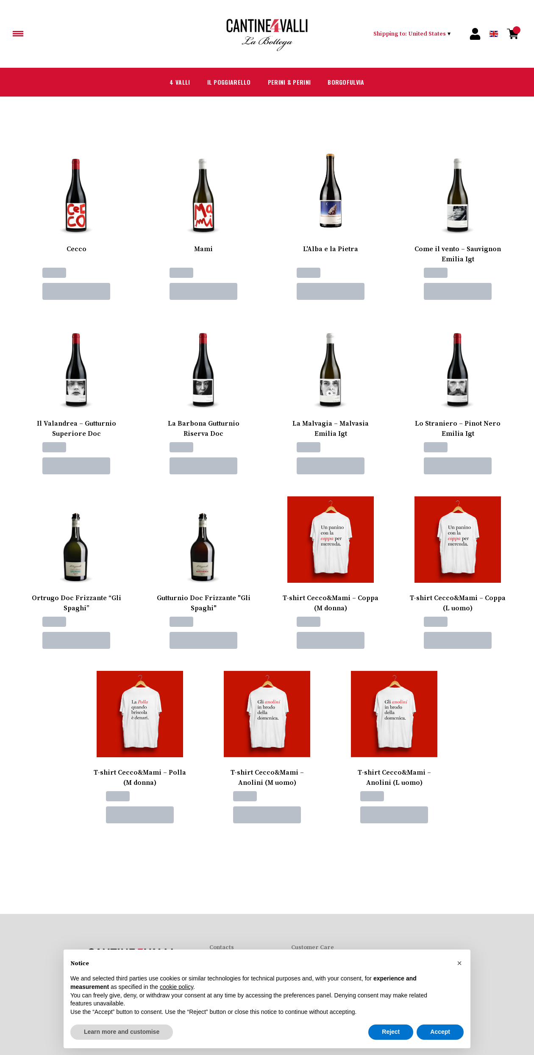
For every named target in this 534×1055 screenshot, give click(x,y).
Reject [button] (391, 1032)
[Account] (475, 34)
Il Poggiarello (223, 82)
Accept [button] (440, 1032)
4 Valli (168, 82)
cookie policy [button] (176, 986)
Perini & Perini (290, 82)
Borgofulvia (354, 82)
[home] (267, 34)
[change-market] (412, 34)
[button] (459, 963)
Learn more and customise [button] (121, 1032)
